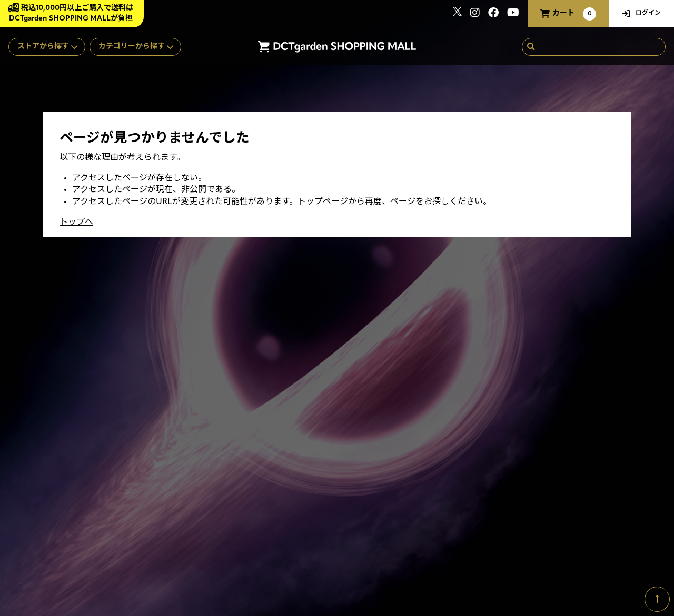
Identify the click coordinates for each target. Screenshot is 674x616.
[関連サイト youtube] (513, 14)
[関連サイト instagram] (475, 14)
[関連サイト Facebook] (493, 14)
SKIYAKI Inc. (617, 565)
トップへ (76, 222)
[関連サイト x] (457, 14)
